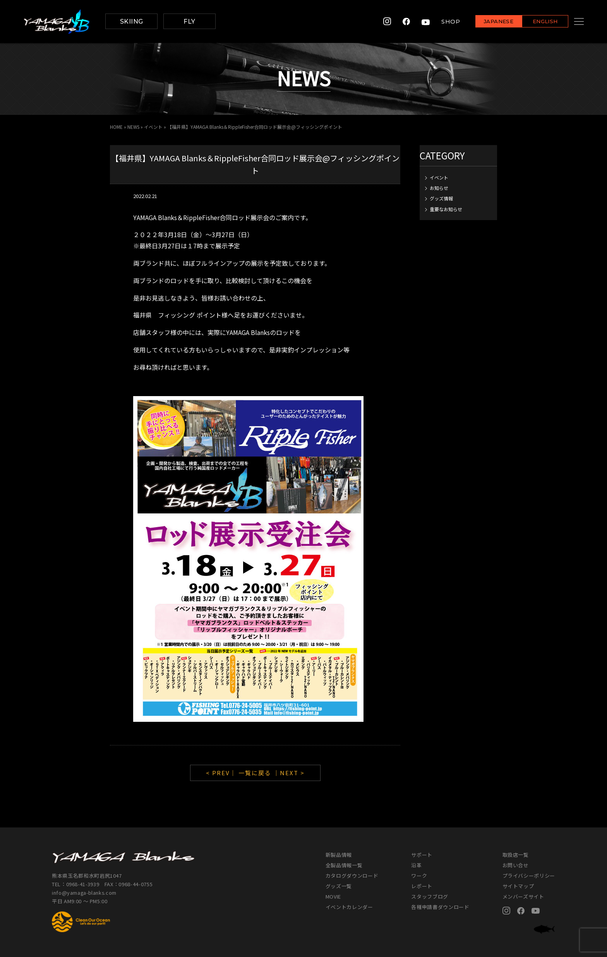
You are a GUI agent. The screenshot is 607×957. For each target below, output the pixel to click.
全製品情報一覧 (344, 865)
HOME (116, 126)
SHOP (441, 21)
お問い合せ (515, 865)
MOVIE (333, 896)
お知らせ (439, 187)
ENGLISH (535, 22)
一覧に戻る (254, 773)
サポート (421, 854)
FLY (189, 21)
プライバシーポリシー (529, 875)
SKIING (131, 21)
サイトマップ (518, 886)
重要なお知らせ (446, 208)
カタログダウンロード (352, 875)
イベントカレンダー (349, 907)
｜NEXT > (289, 773)
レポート (421, 886)
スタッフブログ (429, 896)
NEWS (133, 126)
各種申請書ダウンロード (440, 907)
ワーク (419, 875)
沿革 (416, 865)
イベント (154, 126)
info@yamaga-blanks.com (85, 892)
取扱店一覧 (515, 854)
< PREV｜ (222, 773)
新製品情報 (339, 854)
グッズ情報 (441, 198)
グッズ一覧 (339, 886)
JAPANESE (489, 22)
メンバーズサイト (523, 896)
